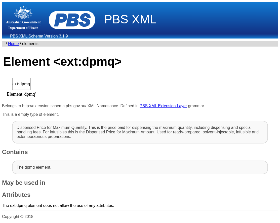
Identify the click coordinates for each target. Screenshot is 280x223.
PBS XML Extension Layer (163, 106)
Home (13, 44)
